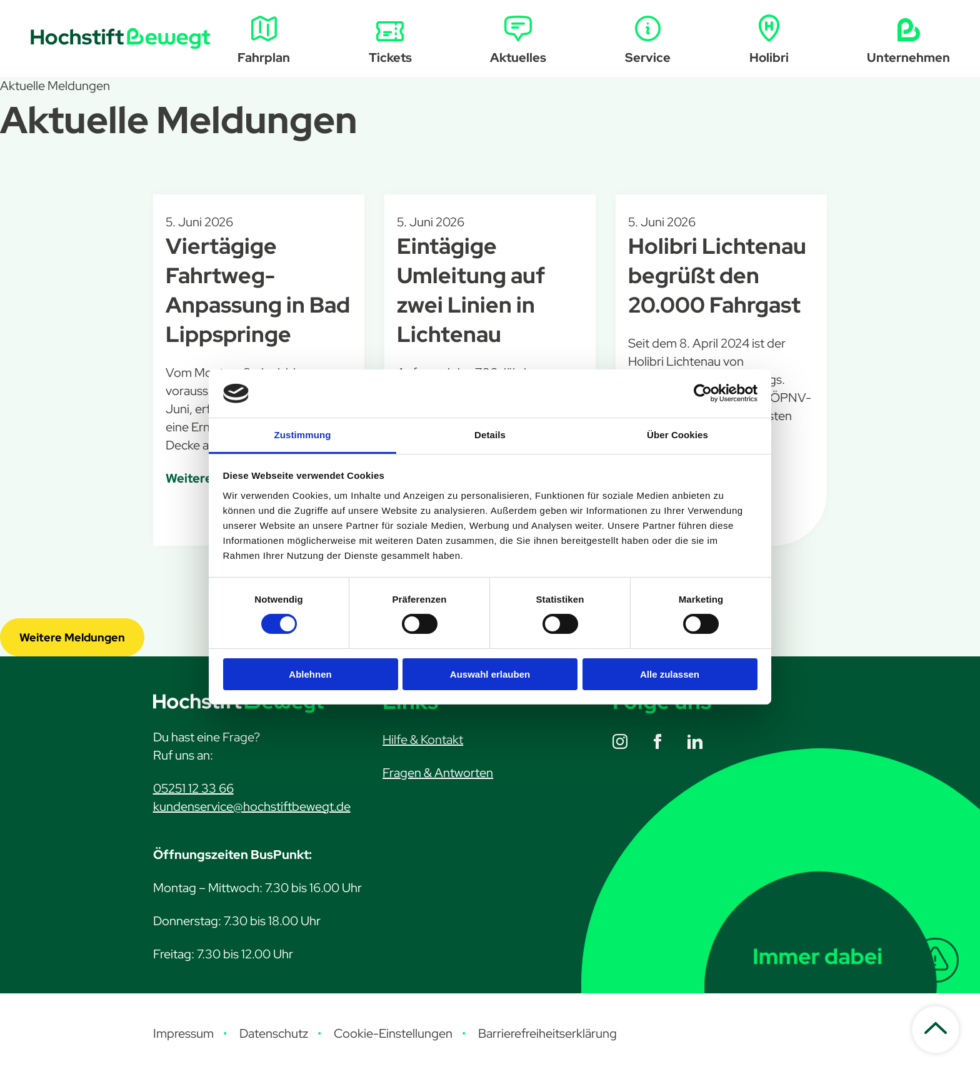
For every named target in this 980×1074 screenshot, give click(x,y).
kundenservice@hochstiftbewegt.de (252, 806)
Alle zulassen (669, 674)
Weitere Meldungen (72, 637)
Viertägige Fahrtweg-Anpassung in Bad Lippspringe (258, 290)
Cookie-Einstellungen (393, 1033)
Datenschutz (273, 1033)
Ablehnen (310, 674)
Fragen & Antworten (437, 773)
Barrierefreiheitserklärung (547, 1033)
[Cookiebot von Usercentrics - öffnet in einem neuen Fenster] (703, 393)
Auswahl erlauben (490, 674)
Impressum (183, 1033)
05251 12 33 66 (193, 788)
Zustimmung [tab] (302, 434)
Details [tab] (490, 434)
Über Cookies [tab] (677, 434)
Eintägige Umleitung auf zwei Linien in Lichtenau (471, 290)
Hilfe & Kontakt (422, 739)
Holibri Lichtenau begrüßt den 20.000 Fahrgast (717, 275)
